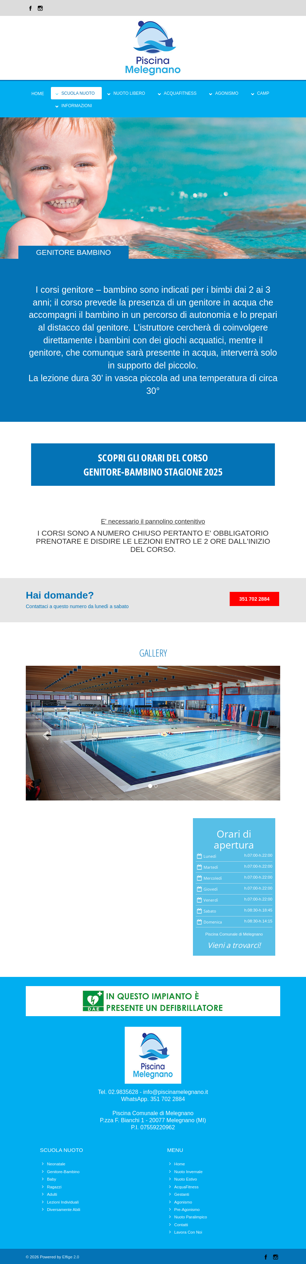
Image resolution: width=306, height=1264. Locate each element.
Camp (263, 93)
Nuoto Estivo (185, 1179)
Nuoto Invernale (188, 1172)
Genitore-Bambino (63, 1172)
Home (37, 93)
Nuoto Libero (129, 93)
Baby (51, 1179)
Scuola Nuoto (78, 93)
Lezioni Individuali (63, 1202)
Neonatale (56, 1164)
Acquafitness (180, 93)
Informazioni (76, 105)
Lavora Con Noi (188, 1232)
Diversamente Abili (63, 1209)
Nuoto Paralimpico (190, 1217)
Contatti (181, 1225)
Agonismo (226, 93)
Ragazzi (54, 1187)
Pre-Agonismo (187, 1209)
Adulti (52, 1194)
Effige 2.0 (70, 1257)
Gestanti (181, 1194)
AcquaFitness (186, 1187)
